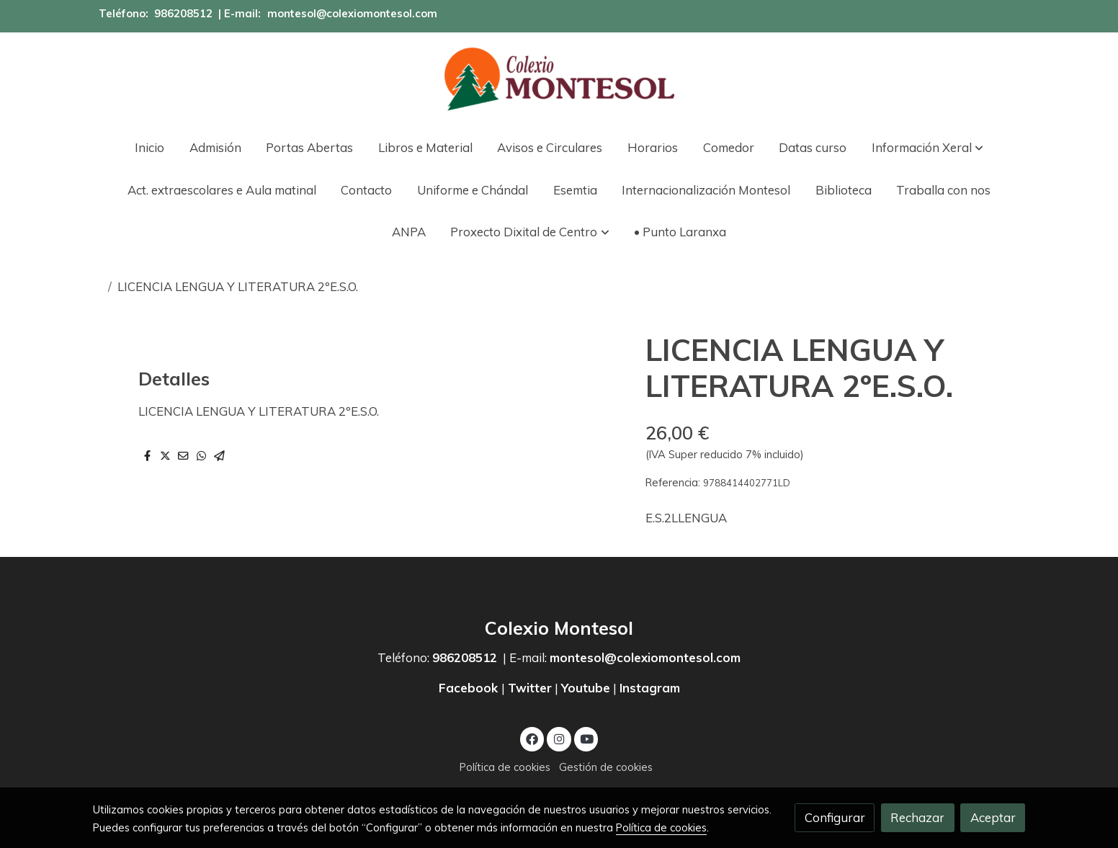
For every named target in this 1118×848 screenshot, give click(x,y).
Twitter (530, 687)
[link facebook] (532, 738)
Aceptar (993, 817)
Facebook (470, 687)
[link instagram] (559, 738)
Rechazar (917, 817)
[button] (927, 147)
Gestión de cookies (606, 767)
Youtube (585, 687)
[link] (559, 79)
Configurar (835, 817)
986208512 (183, 13)
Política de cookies (505, 767)
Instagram (650, 687)
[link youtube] (587, 738)
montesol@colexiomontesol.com (352, 13)
